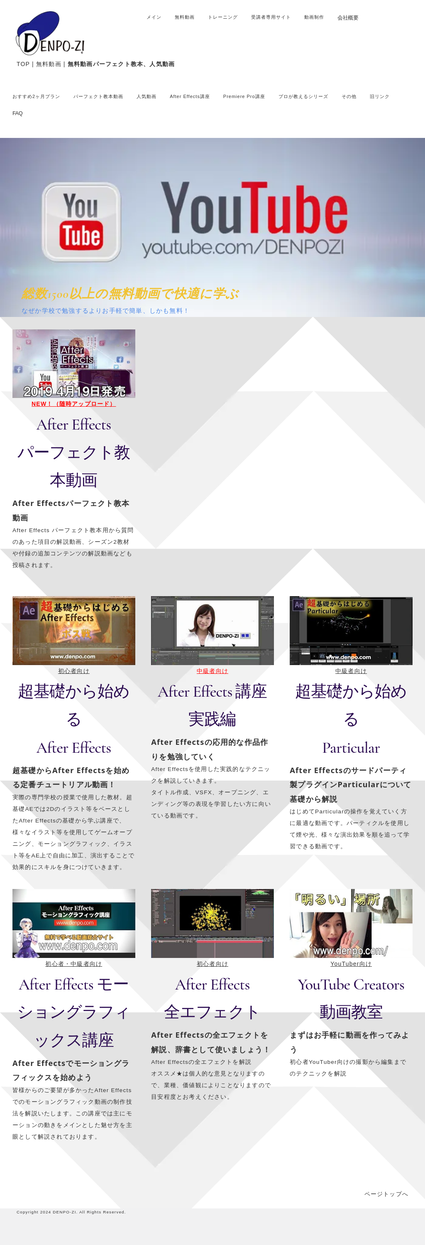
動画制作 (314, 17)
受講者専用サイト (271, 17)
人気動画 (146, 96)
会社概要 (347, 18)
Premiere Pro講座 (244, 96)
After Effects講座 (190, 96)
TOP (23, 64)
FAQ (17, 113)
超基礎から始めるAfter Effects (73, 719)
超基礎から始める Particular (351, 719)
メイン (154, 17)
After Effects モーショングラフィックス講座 (73, 1012)
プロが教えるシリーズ (303, 96)
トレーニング (223, 17)
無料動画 (185, 17)
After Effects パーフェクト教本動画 (73, 452)
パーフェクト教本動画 (98, 96)
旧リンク (380, 96)
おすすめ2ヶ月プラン (36, 96)
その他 (349, 96)
